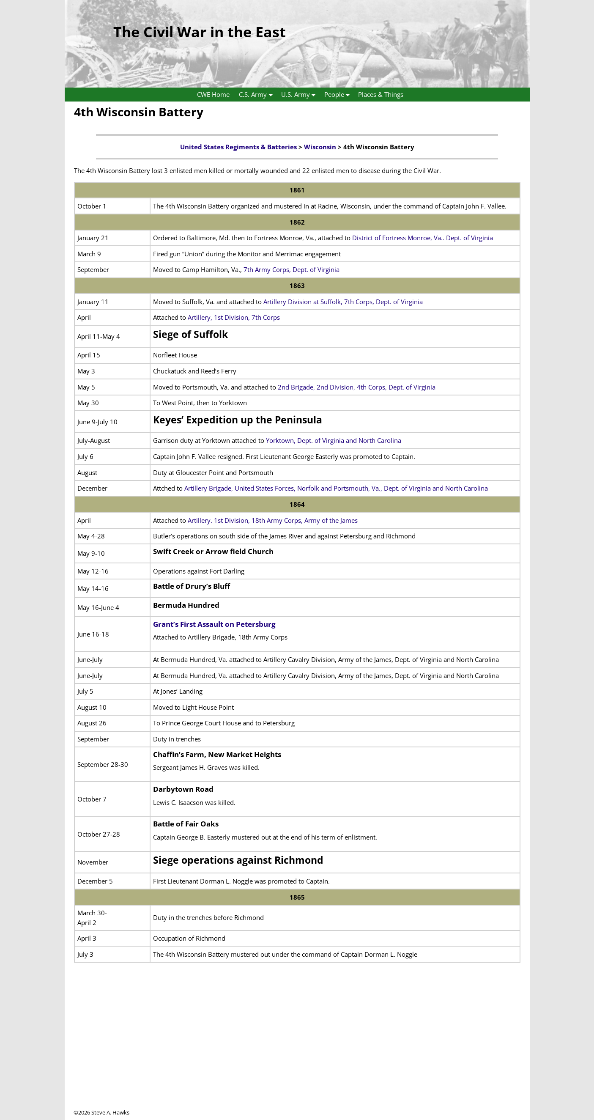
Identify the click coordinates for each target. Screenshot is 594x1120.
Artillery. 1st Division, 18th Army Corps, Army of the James (273, 520)
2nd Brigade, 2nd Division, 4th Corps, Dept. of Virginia (356, 387)
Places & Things (380, 94)
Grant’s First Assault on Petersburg (214, 624)
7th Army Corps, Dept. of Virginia (291, 269)
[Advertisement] (297, 1049)
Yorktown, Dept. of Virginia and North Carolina (333, 440)
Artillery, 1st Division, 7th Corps (234, 317)
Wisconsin (320, 147)
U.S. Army (300, 95)
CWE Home (213, 94)
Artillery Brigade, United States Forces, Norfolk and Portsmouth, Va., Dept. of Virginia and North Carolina (336, 488)
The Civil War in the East (199, 31)
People (339, 95)
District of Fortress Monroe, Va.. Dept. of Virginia (422, 237)
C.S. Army (257, 95)
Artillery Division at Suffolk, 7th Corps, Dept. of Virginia (343, 301)
